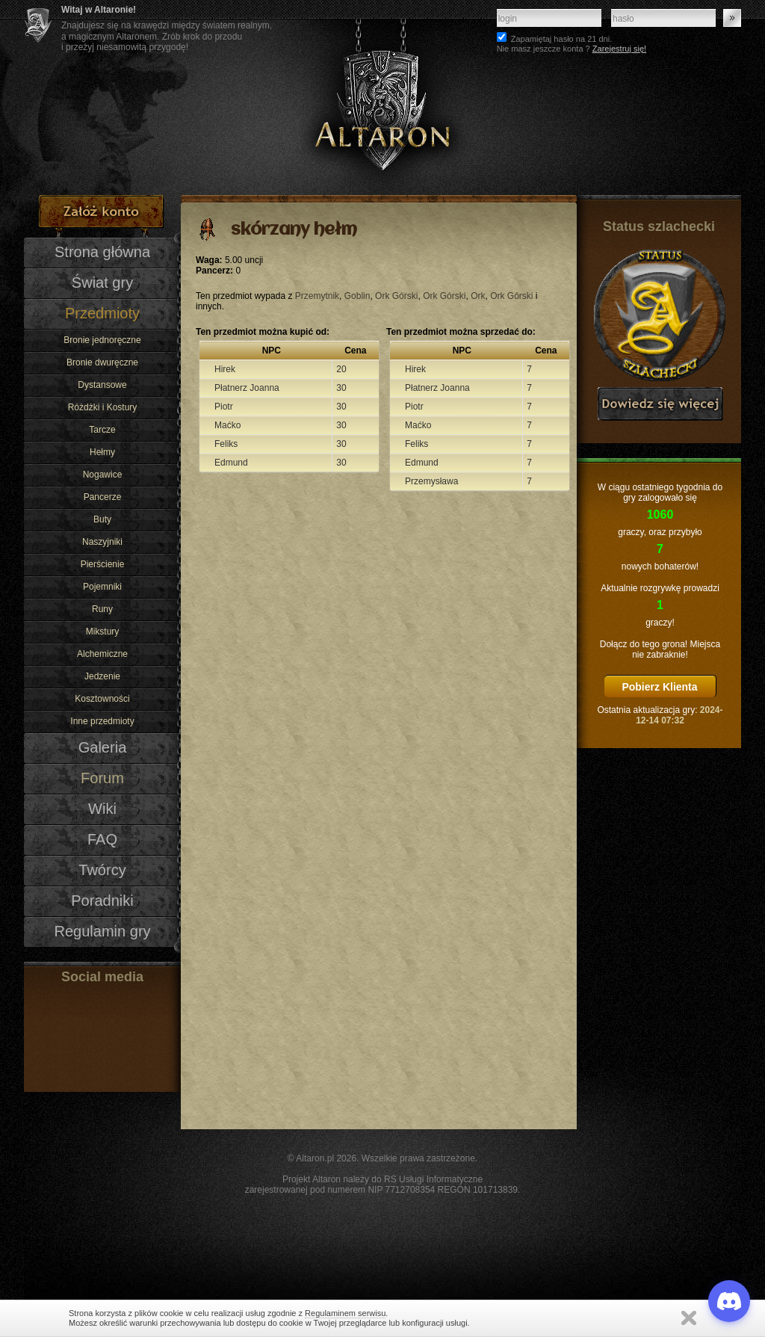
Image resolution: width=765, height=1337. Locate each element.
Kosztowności (102, 699)
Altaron (382, 97)
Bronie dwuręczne (102, 362)
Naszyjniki (102, 542)
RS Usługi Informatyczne (433, 1179)
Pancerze (103, 497)
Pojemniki (102, 586)
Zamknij (688, 1318)
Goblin (357, 296)
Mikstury (103, 631)
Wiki (102, 808)
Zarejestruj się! (619, 48)
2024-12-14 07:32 (679, 715)
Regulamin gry (102, 931)
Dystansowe (102, 385)
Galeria (102, 747)
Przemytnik (317, 296)
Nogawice (103, 474)
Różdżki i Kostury (102, 407)
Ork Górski (396, 296)
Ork (478, 296)
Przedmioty (102, 313)
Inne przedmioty (102, 721)
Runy (102, 609)
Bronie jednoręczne (102, 340)
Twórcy (102, 870)
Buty (102, 519)
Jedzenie (102, 676)
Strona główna (102, 252)
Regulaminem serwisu (345, 1313)
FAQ (102, 839)
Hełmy (102, 452)
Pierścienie (103, 564)
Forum (102, 778)
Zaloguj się (732, 18)
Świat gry (102, 282)
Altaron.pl (315, 1158)
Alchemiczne (102, 654)
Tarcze (102, 429)
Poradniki (102, 900)
